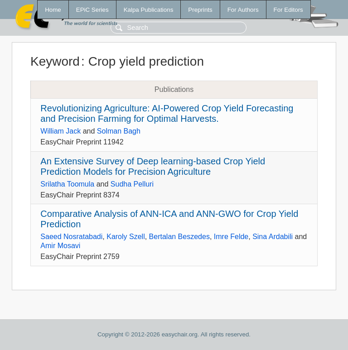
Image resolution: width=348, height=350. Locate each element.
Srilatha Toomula (67, 184)
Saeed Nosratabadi (71, 236)
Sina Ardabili (272, 236)
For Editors (288, 9)
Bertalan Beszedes (179, 236)
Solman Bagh (118, 131)
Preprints (200, 9)
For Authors (243, 9)
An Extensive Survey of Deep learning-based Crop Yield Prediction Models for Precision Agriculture (152, 166)
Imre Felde (231, 236)
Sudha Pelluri (132, 184)
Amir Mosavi (60, 245)
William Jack (60, 131)
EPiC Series (92, 9)
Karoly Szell (125, 236)
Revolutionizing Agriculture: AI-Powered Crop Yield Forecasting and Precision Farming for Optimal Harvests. (166, 113)
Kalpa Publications (149, 9)
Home (53, 9)
